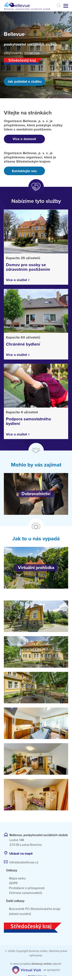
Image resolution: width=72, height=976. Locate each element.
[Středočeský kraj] (36, 928)
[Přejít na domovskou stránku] (29, 6)
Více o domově (24, 139)
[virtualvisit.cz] (26, 970)
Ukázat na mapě (21, 854)
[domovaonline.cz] (41, 964)
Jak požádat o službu (24, 81)
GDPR (13, 883)
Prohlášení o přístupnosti (27, 888)
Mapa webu (17, 878)
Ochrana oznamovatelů (25, 893)
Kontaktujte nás (24, 171)
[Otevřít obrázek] (36, 616)
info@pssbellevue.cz (23, 862)
